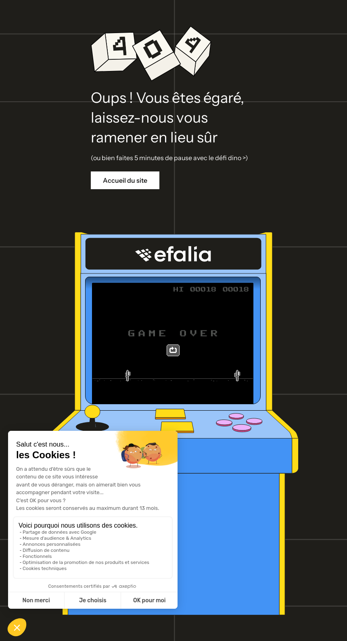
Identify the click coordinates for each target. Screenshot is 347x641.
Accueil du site (125, 180)
